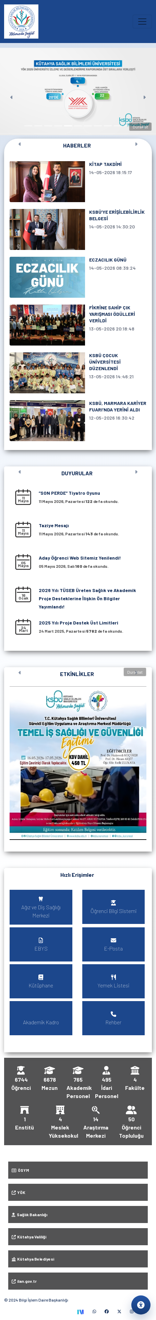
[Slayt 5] (68, 126)
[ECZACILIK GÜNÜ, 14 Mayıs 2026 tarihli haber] (78, 277)
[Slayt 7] (88, 126)
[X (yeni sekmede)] (119, 1311)
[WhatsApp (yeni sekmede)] (94, 1311)
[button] (78, 763)
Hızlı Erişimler (77, 874)
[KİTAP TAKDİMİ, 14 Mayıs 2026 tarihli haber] (78, 181)
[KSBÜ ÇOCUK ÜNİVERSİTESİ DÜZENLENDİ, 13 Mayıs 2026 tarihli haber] (78, 372)
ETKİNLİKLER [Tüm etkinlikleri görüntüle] (77, 674)
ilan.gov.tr (24, 1281)
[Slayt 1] (28, 126)
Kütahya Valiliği (29, 1236)
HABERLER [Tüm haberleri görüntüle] (77, 145)
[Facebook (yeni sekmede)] (107, 1311)
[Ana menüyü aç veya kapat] (142, 21)
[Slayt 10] (118, 126)
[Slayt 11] (128, 126)
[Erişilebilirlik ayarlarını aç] (141, 1305)
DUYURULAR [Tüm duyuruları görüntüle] (77, 473)
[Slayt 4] (58, 126)
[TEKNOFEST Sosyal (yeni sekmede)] (80, 1311)
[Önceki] (11, 91)
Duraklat (140, 126)
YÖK (18, 1192)
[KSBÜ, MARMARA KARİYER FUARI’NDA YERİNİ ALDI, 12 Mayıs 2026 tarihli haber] (78, 420)
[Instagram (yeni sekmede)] (132, 1311)
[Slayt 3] (48, 126)
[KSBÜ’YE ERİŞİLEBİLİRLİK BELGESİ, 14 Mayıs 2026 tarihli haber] (78, 229)
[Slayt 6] (78, 126)
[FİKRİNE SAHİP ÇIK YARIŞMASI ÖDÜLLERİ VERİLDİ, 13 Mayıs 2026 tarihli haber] (78, 325)
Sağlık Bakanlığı (29, 1214)
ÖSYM (20, 1170)
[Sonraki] (144, 91)
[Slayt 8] (98, 126)
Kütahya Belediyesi (33, 1258)
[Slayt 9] (108, 126)
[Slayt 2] (38, 126)
